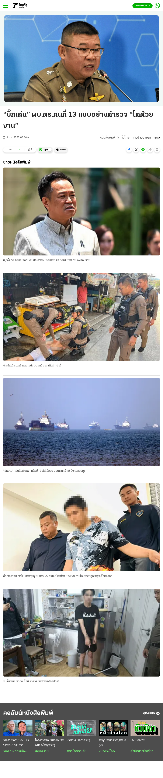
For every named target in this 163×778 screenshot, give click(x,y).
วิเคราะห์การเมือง (15, 751)
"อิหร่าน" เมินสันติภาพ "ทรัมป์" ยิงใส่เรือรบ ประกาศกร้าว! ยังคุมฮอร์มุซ (44, 471)
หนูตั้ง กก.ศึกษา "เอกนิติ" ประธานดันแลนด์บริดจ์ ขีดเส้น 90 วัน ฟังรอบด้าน (46, 260)
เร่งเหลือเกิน (138, 740)
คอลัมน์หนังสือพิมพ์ (28, 713)
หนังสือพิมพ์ (107, 137)
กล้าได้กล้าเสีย (76, 751)
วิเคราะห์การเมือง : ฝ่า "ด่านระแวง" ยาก (16, 743)
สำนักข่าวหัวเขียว (142, 751)
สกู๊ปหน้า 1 (42, 751)
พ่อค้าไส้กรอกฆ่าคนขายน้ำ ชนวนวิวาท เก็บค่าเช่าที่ (32, 365)
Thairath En (142, 6)
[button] (129, 150)
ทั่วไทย (125, 137)
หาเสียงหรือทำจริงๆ (78, 740)
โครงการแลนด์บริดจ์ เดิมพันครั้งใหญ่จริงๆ (49, 743)
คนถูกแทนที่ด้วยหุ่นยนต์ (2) (112, 743)
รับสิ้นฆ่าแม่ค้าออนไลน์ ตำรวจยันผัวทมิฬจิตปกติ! (31, 681)
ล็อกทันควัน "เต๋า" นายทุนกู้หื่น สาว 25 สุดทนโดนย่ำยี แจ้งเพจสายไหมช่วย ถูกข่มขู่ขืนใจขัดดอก (57, 576)
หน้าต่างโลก (107, 751)
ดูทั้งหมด (151, 713)
